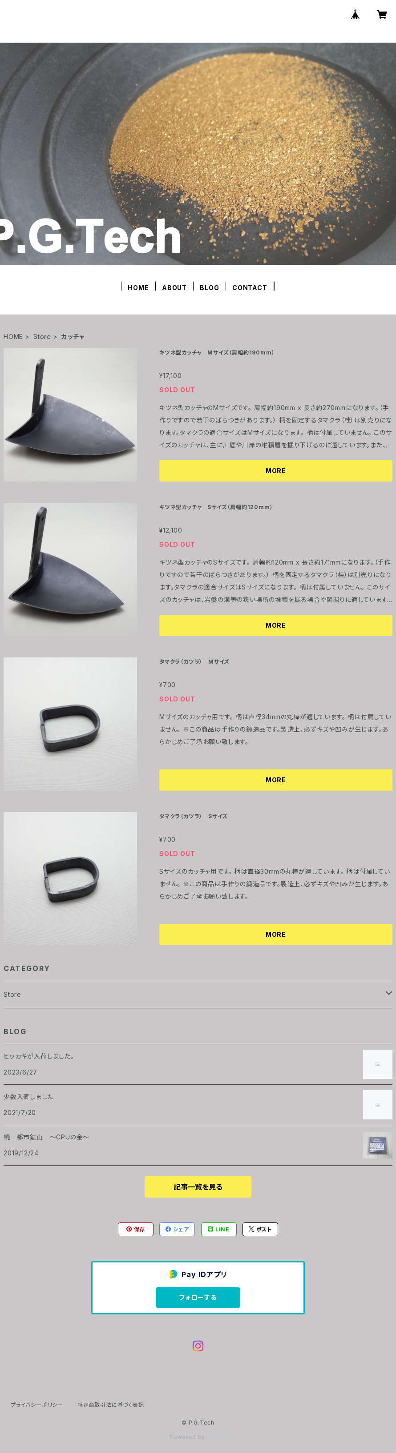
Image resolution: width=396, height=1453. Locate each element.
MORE (276, 470)
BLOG (209, 287)
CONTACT (249, 287)
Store (42, 336)
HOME (138, 287)
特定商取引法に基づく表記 (110, 1404)
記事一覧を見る (198, 1186)
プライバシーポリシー (37, 1404)
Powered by (198, 1436)
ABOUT (174, 287)
